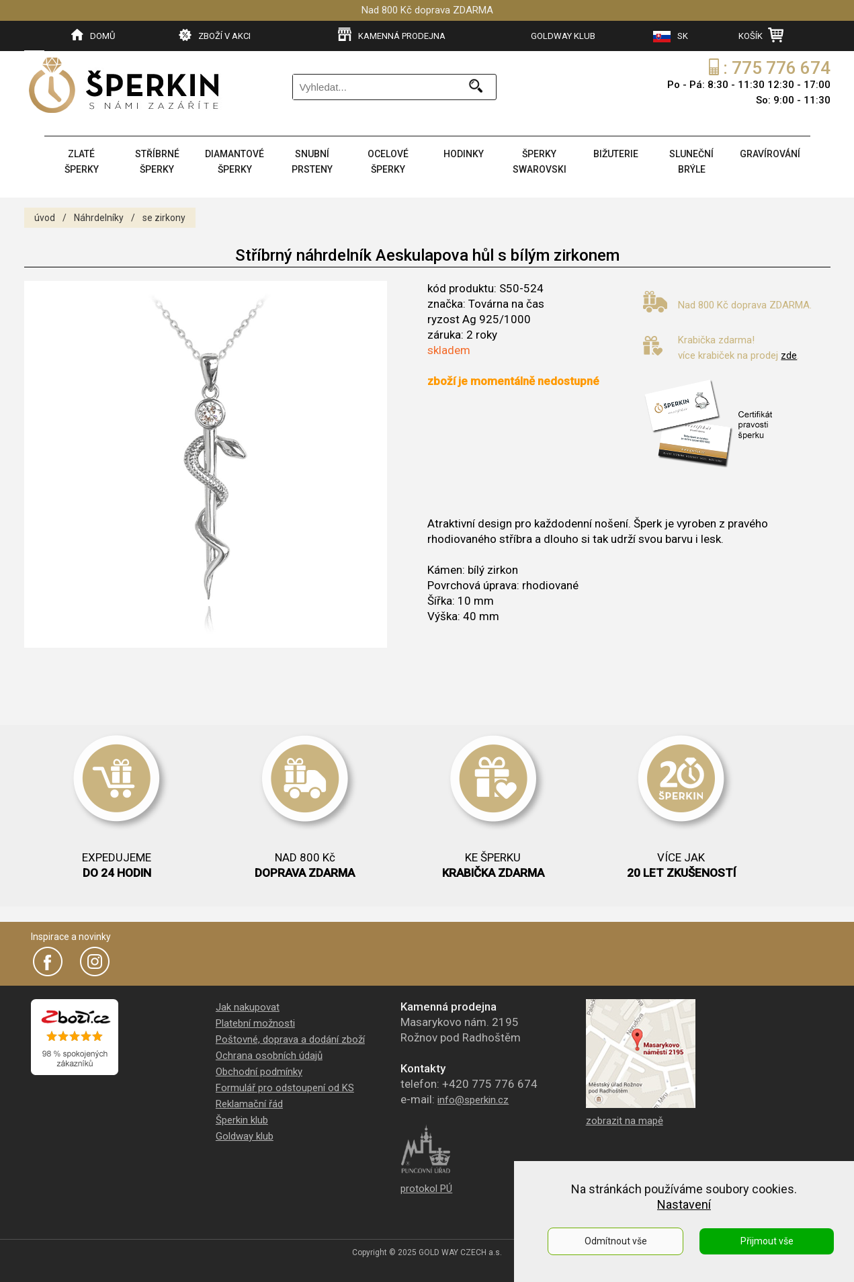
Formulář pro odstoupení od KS (285, 1088)
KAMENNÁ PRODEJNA (391, 35)
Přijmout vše (767, 1241)
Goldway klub (244, 1136)
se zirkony (163, 217)
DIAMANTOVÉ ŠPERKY (234, 161)
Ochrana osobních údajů (269, 1056)
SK (670, 36)
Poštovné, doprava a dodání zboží (290, 1039)
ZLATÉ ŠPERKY (82, 161)
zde (789, 355)
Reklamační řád (249, 1104)
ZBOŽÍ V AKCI (215, 35)
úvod (44, 217)
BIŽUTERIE (615, 153)
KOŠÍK (760, 35)
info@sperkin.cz (473, 1100)
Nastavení (684, 1204)
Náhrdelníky (99, 217)
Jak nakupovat (248, 1007)
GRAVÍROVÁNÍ (770, 153)
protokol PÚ (426, 1189)
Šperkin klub (242, 1120)
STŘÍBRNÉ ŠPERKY (157, 161)
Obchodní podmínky (259, 1072)
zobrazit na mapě (624, 1121)
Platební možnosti (255, 1023)
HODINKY (463, 153)
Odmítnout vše (616, 1241)
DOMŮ (93, 35)
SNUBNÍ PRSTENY (312, 161)
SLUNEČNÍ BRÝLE (691, 161)
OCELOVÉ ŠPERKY (388, 161)
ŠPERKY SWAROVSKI (539, 161)
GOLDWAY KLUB (563, 36)
